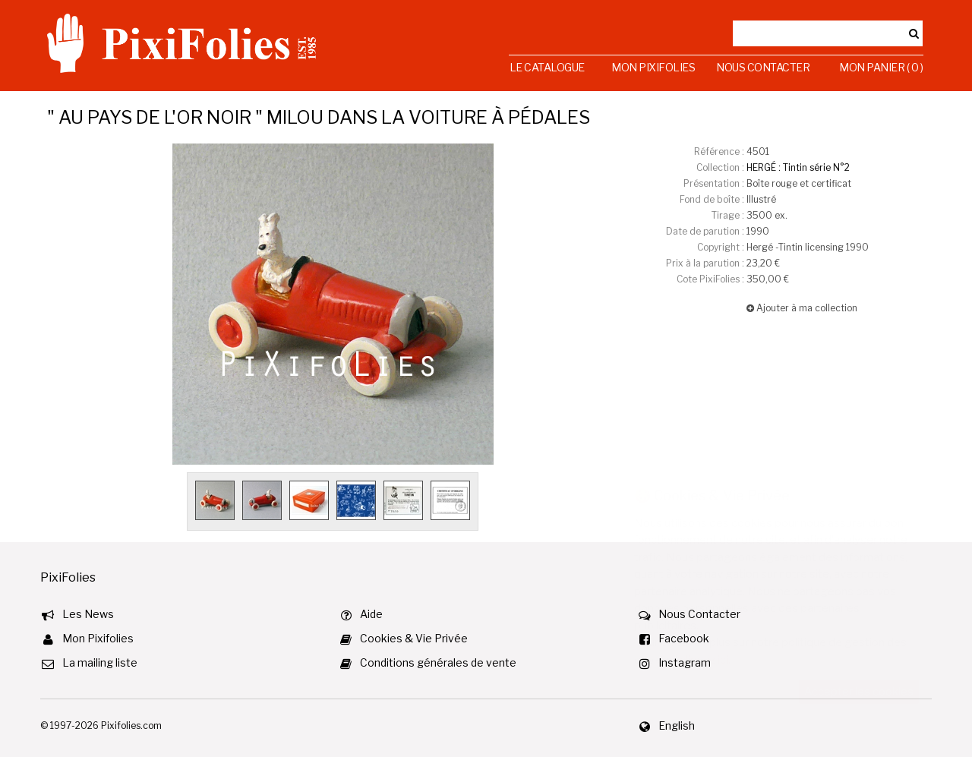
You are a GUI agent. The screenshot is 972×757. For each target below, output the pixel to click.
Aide (371, 613)
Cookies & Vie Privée (414, 638)
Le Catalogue (547, 67)
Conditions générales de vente (438, 662)
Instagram (684, 662)
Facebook (683, 638)
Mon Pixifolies (653, 67)
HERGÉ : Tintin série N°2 (798, 167)
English (676, 725)
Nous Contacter (762, 67)
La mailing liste (99, 662)
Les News (88, 613)
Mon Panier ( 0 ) (881, 67)
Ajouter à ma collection (801, 308)
